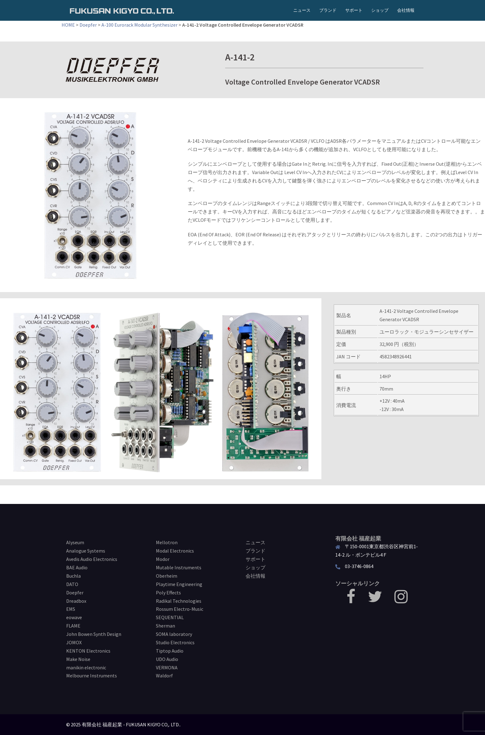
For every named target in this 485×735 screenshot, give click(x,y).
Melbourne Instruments (91, 675)
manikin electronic (86, 667)
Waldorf (164, 675)
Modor (163, 559)
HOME (68, 25)
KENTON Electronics (88, 651)
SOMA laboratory (174, 634)
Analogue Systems (85, 551)
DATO (72, 584)
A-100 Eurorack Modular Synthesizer (139, 25)
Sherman (165, 626)
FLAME (73, 626)
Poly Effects (168, 592)
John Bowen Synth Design (93, 634)
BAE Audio (77, 567)
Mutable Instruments (178, 567)
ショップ (379, 10)
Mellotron (167, 542)
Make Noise (78, 659)
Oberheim (166, 576)
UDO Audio (167, 659)
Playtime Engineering (179, 584)
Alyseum (75, 542)
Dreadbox (76, 601)
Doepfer (88, 25)
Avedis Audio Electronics (91, 559)
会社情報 (405, 10)
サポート (354, 10)
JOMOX (74, 642)
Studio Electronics (175, 642)
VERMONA (167, 667)
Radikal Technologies (178, 601)
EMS (70, 609)
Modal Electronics (175, 551)
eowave (74, 617)
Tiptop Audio (169, 651)
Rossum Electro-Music (179, 609)
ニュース (302, 10)
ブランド (328, 10)
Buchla (73, 576)
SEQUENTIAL (170, 617)
